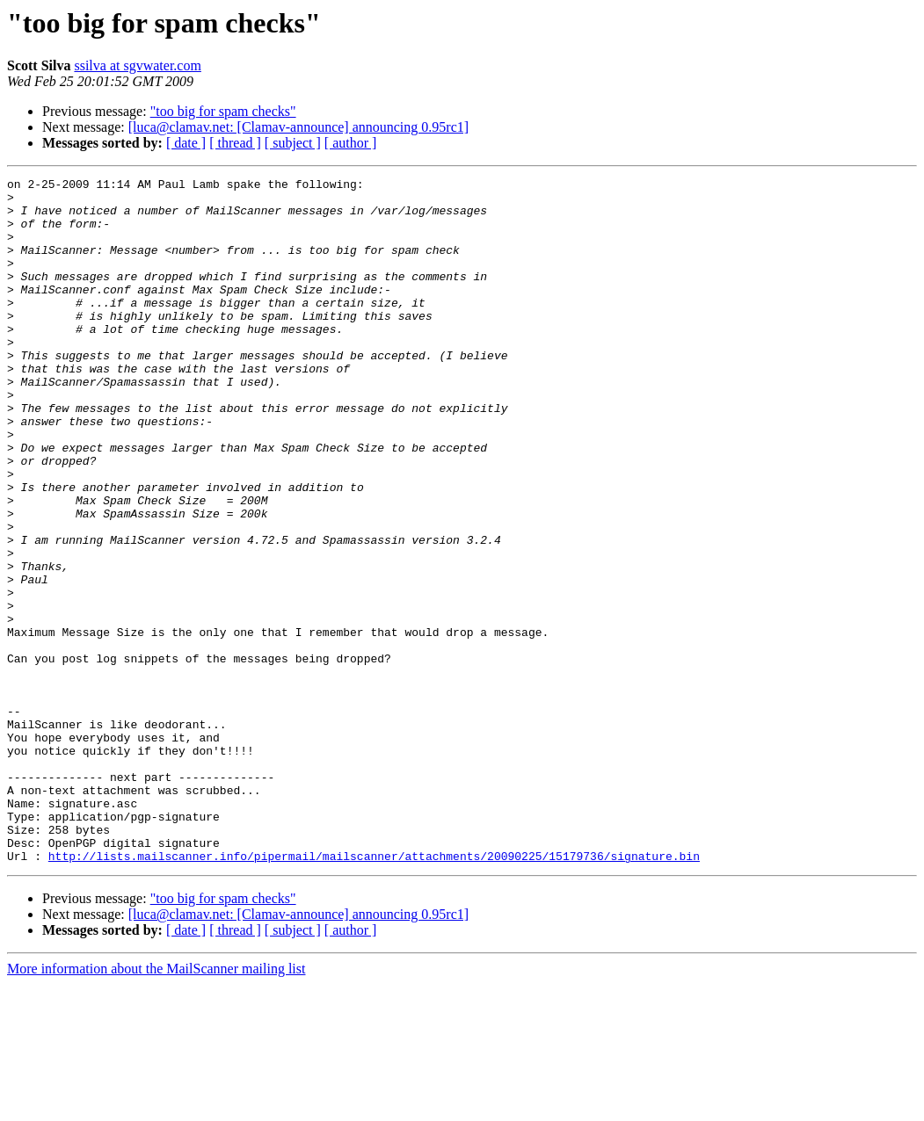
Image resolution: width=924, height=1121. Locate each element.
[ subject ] (293, 142)
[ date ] (186, 142)
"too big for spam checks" (223, 111)
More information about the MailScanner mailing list (156, 1105)
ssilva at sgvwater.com (137, 65)
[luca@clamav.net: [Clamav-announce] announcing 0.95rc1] (298, 126)
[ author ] (350, 142)
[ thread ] (235, 142)
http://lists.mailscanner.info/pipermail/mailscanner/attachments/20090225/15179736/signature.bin (374, 993)
